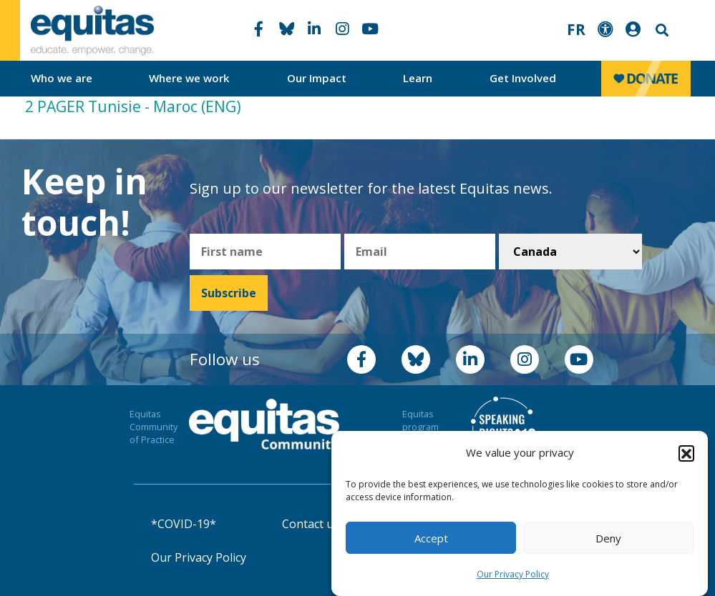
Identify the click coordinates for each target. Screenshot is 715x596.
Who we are (61, 78)
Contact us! (311, 524)
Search (660, 30)
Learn (417, 78)
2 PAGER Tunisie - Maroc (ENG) (133, 106)
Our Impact (316, 78)
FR (576, 29)
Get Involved (523, 78)
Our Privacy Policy (513, 576)
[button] (686, 454)
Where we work (189, 78)
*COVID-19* (183, 524)
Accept (431, 539)
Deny (608, 539)
